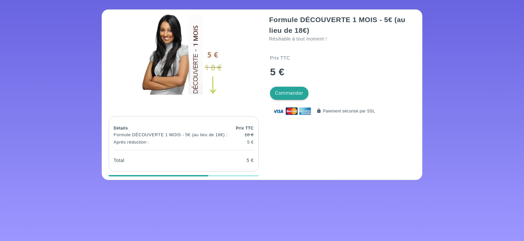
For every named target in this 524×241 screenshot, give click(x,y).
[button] (183, 54)
